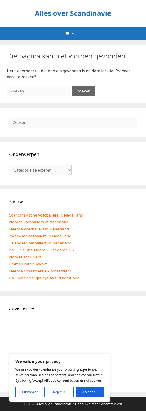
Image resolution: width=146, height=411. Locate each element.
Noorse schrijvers (25, 257)
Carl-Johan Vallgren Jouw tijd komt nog (44, 277)
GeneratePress (110, 404)
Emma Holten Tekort (28, 264)
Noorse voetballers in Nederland (39, 222)
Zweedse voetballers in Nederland (40, 236)
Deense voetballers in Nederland (39, 229)
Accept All (89, 392)
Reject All (60, 392)
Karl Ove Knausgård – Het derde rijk (41, 250)
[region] (59, 378)
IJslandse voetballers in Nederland (40, 243)
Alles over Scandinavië (73, 13)
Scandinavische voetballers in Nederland (46, 215)
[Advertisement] (73, 351)
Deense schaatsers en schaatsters (40, 271)
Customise (30, 392)
